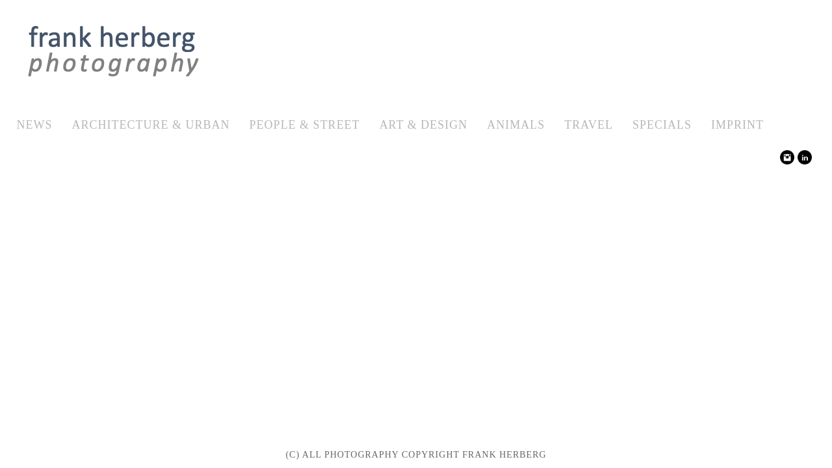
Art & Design (424, 124)
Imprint (737, 124)
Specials (662, 124)
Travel (588, 124)
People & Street (305, 124)
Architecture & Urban (151, 124)
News (35, 124)
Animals (516, 124)
